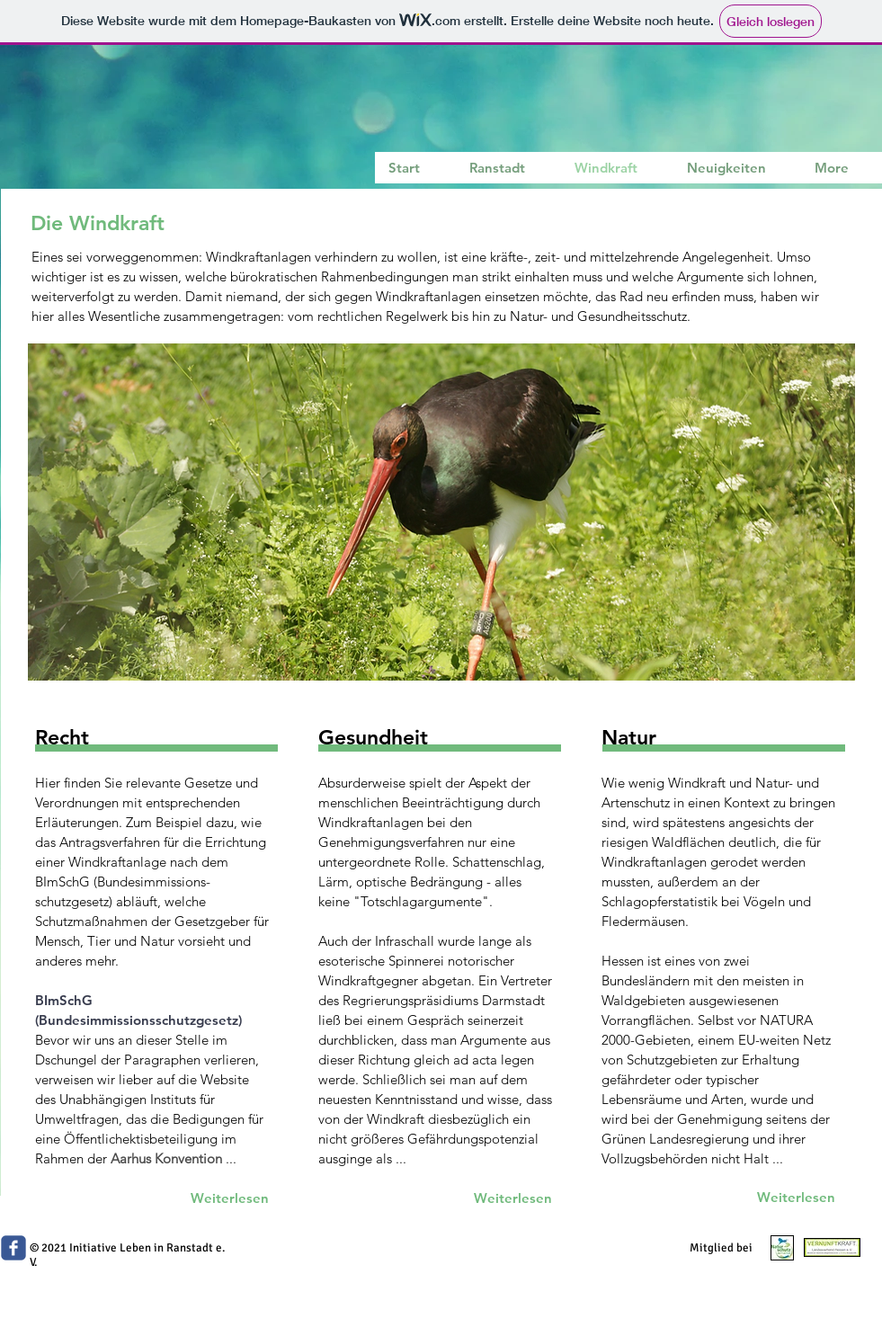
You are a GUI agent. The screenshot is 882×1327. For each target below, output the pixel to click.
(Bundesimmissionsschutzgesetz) (138, 1020)
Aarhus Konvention (166, 1158)
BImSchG (64, 1000)
